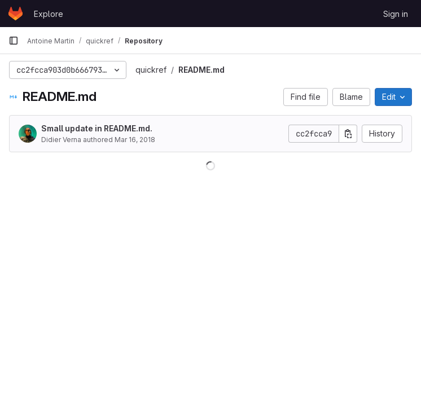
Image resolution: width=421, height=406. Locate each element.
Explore (48, 14)
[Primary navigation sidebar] (14, 41)
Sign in (395, 14)
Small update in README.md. (96, 128)
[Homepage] (15, 14)
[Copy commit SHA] (348, 134)
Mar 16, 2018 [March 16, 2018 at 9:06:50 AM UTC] (135, 139)
